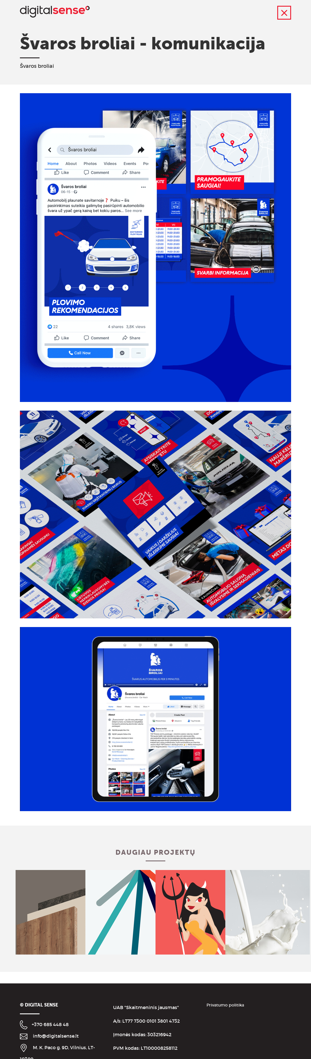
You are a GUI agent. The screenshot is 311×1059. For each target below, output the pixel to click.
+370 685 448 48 (50, 1024)
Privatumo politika (225, 1005)
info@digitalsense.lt (56, 1036)
